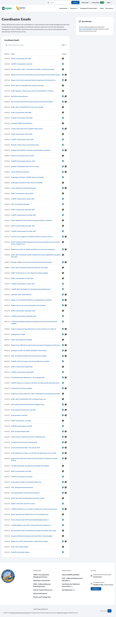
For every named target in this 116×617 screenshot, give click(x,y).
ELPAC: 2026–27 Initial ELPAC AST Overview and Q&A (27, 107)
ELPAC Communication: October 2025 (22, 278)
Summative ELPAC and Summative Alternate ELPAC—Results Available (31, 536)
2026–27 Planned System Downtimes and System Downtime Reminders (32, 101)
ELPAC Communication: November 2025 (23, 226)
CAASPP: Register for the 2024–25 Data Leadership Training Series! (31, 525)
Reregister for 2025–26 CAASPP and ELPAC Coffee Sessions (29, 350)
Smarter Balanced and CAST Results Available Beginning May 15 (30, 520)
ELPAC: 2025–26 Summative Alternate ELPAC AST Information (29, 267)
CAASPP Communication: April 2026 (21, 118)
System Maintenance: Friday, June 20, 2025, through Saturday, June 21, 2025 (33, 453)
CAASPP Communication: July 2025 (21, 426)
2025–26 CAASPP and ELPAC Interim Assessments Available (28, 356)
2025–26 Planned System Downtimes (22, 487)
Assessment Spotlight (85, 29)
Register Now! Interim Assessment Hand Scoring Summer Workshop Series (33, 80)
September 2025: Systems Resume (21, 294)
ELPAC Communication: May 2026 (21, 58)
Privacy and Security (42, 609)
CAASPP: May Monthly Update (20, 552)
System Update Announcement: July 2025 (23, 410)
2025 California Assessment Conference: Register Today (27, 404)
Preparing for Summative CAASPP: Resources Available (27, 177)
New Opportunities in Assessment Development (25, 493)
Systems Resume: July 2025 (19, 415)
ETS (47, 612)
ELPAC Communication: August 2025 (22, 366)
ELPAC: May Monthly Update (19, 547)
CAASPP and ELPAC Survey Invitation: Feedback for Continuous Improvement (34, 509)
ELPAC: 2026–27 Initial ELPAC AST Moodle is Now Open (27, 85)
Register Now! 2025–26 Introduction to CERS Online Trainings (29, 541)
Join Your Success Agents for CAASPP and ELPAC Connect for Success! (32, 236)
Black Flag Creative (62, 612)
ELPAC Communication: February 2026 (22, 155)
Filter (64, 45)
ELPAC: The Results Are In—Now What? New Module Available (29, 273)
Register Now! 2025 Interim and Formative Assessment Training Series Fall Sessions (35, 345)
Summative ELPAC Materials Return (21, 123)
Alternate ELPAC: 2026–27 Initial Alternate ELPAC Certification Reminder (32, 69)
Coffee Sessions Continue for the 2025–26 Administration (28, 437)
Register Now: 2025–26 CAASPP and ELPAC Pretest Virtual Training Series (33, 249)
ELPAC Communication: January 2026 (22, 193)
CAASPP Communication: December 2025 (23, 215)
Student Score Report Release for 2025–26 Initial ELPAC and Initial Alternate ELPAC (35, 393)
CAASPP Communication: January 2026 (22, 199)
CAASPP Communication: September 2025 (23, 316)
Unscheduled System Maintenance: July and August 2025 (28, 377)
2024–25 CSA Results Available (20, 204)
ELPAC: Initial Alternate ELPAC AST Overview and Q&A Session (29, 514)
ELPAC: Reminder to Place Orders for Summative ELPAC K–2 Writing (31, 220)
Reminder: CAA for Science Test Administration (25, 145)
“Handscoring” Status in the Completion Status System (27, 128)
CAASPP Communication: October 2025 (23, 284)
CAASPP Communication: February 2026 (23, 161)
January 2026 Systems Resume (20, 172)
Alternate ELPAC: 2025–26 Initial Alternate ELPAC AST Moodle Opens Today (33, 530)
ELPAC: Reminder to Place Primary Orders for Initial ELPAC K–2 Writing (32, 91)
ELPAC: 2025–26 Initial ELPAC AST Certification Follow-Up (28, 399)
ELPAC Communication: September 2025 (23, 310)
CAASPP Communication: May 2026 (21, 64)
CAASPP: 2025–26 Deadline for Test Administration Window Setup (30, 289)
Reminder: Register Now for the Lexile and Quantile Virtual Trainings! (31, 262)
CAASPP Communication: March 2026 (22, 139)
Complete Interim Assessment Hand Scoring (24, 442)
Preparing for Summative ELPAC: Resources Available (27, 182)
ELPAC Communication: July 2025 (21, 420)
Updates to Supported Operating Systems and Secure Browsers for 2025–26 (33, 329)
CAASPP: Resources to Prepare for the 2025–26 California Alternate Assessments (35, 383)
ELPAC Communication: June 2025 (21, 471)
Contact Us (96, 589)
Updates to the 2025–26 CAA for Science (23, 503)
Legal (35, 609)
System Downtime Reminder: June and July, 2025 (25, 447)
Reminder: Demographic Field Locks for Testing (25, 166)
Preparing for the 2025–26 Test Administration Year (26, 482)
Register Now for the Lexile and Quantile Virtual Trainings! (28, 305)
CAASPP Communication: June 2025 (21, 476)
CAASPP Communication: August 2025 (22, 372)
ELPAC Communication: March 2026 (21, 134)
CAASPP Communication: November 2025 (23, 231)
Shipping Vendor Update (18, 334)
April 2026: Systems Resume (19, 96)
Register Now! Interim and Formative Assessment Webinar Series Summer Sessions (35, 74)
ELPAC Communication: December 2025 (23, 209)
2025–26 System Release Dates (20, 431)
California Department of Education (20, 612)
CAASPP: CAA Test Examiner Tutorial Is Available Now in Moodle (30, 361)
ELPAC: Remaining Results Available (21, 339)
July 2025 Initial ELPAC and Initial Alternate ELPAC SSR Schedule (30, 466)
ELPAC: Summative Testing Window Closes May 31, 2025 (27, 498)
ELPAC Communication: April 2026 (21, 112)
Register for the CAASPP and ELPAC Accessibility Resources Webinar (31, 300)
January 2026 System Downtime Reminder (23, 188)
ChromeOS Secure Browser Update (21, 388)
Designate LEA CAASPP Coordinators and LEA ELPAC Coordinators (30, 150)
